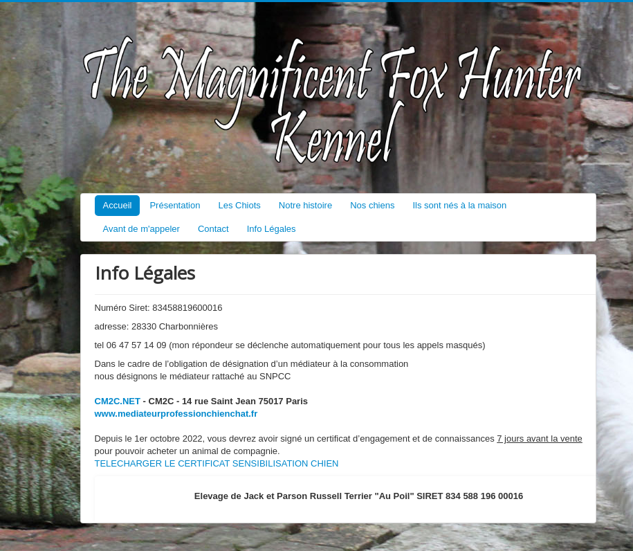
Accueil (117, 205)
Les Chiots (239, 205)
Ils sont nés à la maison (459, 205)
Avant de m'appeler (141, 229)
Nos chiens (372, 205)
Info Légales (271, 229)
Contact (213, 229)
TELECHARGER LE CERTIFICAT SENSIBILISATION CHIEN (217, 463)
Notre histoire (305, 205)
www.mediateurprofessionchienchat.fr (176, 413)
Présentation (174, 205)
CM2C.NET (117, 401)
